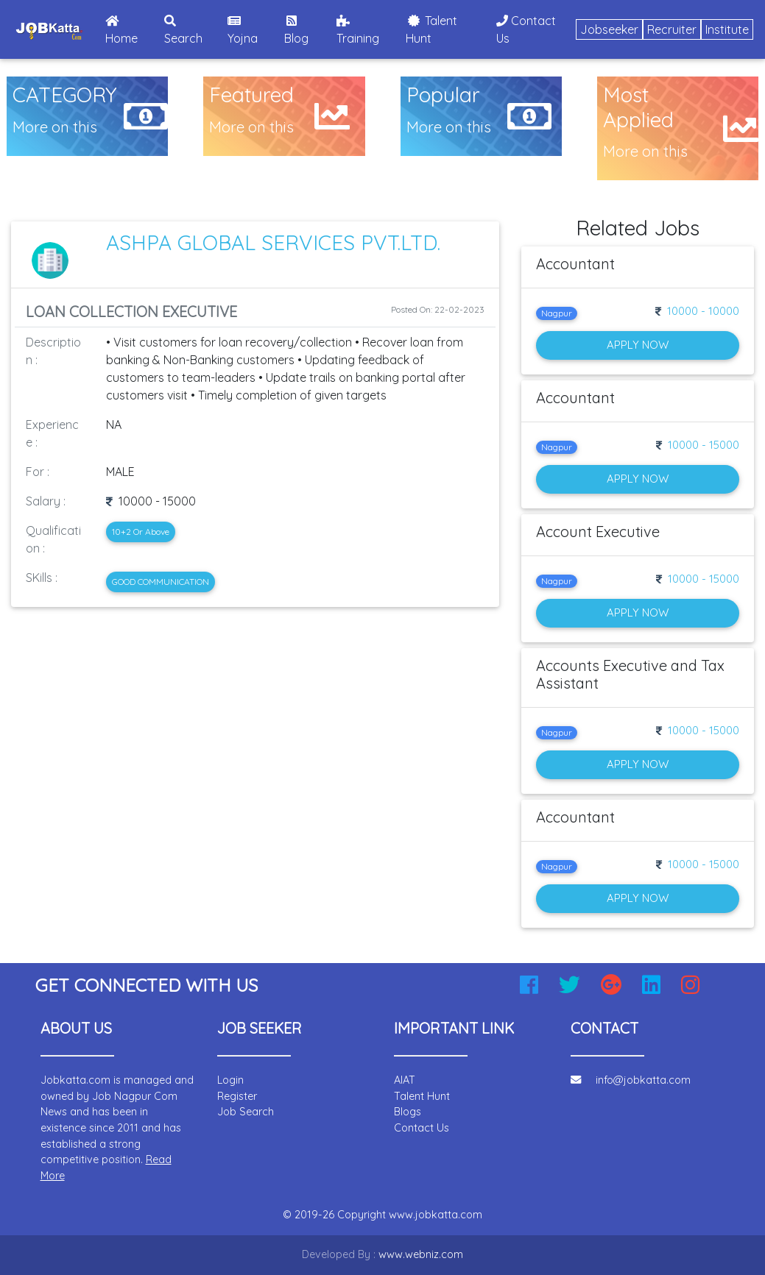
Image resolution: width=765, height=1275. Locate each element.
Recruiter (672, 29)
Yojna (243, 30)
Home (131, 30)
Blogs (407, 1111)
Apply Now (638, 345)
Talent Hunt (431, 29)
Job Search (245, 1111)
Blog (296, 30)
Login (230, 1080)
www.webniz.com (420, 1254)
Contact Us (526, 29)
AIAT (404, 1080)
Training (357, 30)
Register (237, 1096)
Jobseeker (609, 29)
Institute (727, 29)
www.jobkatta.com (435, 1214)
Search (183, 30)
